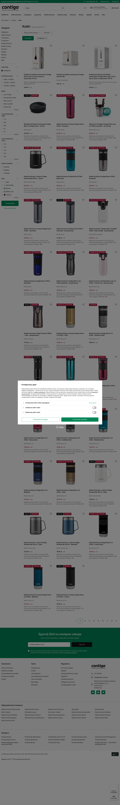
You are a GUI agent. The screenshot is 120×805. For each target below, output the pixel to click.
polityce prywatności (39, 392)
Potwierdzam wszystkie (80, 419)
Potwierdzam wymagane (40, 419)
